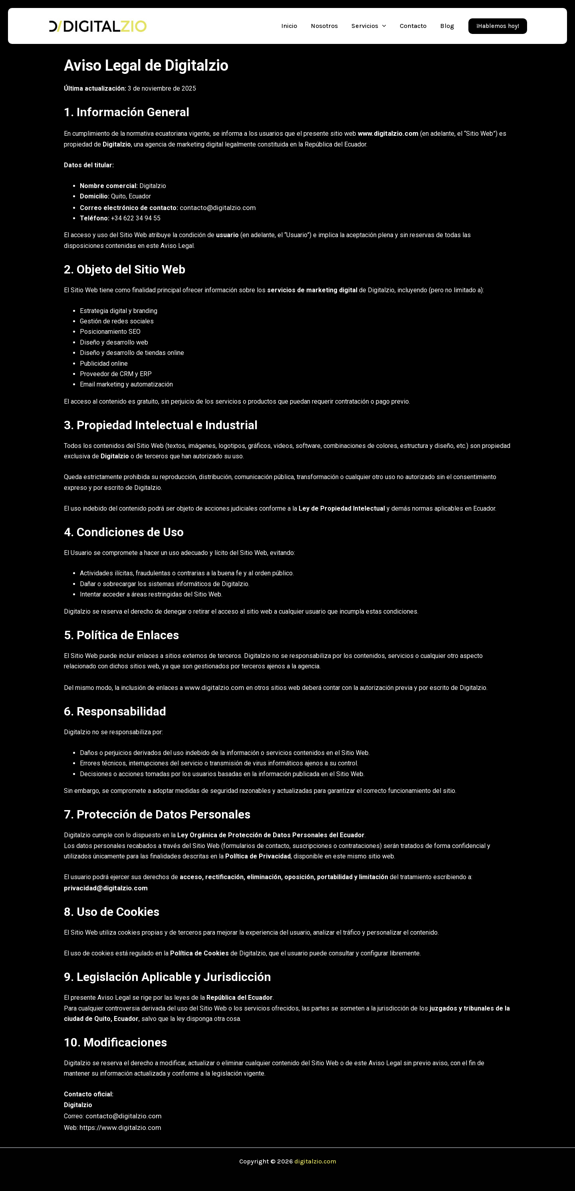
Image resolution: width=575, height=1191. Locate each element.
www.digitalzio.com (387, 133)
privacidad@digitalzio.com (103, 885)
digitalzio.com (315, 1156)
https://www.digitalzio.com (116, 1123)
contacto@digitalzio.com (214, 206)
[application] (382, 26)
